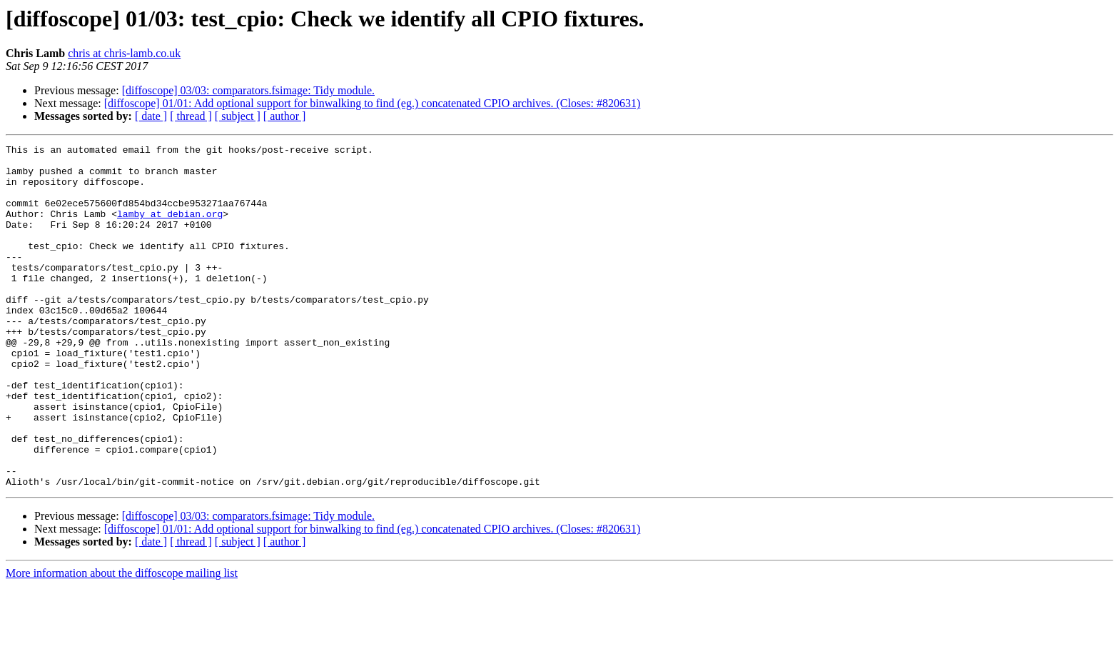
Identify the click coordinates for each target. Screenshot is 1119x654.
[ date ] (151, 116)
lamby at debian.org (170, 228)
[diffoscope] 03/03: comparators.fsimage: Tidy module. (248, 90)
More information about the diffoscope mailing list (122, 641)
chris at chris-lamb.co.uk (124, 53)
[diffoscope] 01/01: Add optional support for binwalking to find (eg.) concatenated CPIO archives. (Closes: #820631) (372, 103)
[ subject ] (237, 116)
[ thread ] (191, 116)
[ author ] (284, 116)
